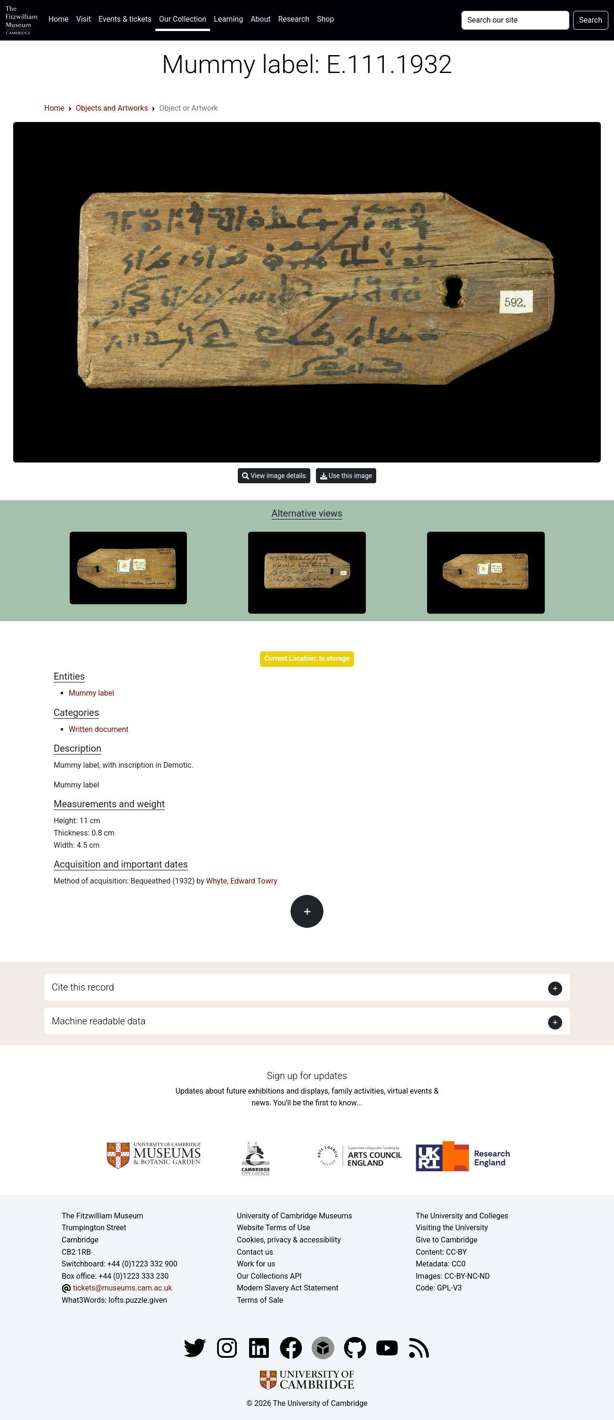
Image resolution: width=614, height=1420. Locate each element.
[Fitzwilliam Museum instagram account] (228, 1347)
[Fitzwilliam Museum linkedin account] (292, 1347)
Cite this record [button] (83, 987)
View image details (274, 476)
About (260, 19)
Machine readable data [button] (98, 1021)
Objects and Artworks (112, 108)
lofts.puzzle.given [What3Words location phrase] (137, 1300)
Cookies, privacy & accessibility (289, 1239)
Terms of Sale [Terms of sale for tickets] (260, 1300)
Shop (325, 19)
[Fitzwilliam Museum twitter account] (196, 1347)
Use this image (346, 476)
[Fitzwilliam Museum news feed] (419, 1347)
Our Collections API (269, 1276)
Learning (228, 19)
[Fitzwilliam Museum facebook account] (260, 1347)
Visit (83, 19)
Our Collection (182, 19)
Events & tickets (125, 19)
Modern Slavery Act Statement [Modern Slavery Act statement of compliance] (288, 1287)
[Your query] (515, 20)
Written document (99, 729)
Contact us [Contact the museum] (255, 1252)
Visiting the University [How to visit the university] (452, 1227)
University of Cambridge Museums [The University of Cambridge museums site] (294, 1215)
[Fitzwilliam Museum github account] (356, 1347)
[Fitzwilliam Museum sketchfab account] (324, 1347)
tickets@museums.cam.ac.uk (122, 1287)
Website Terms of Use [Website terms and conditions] (273, 1227)
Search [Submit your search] (590, 20)
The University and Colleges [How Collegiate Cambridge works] (462, 1215)
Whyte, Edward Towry (241, 880)
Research (293, 19)
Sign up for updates (307, 1075)
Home (60, 18)
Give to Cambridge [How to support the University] (446, 1239)
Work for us (256, 1263)
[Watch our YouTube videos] (388, 1347)
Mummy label (91, 693)
